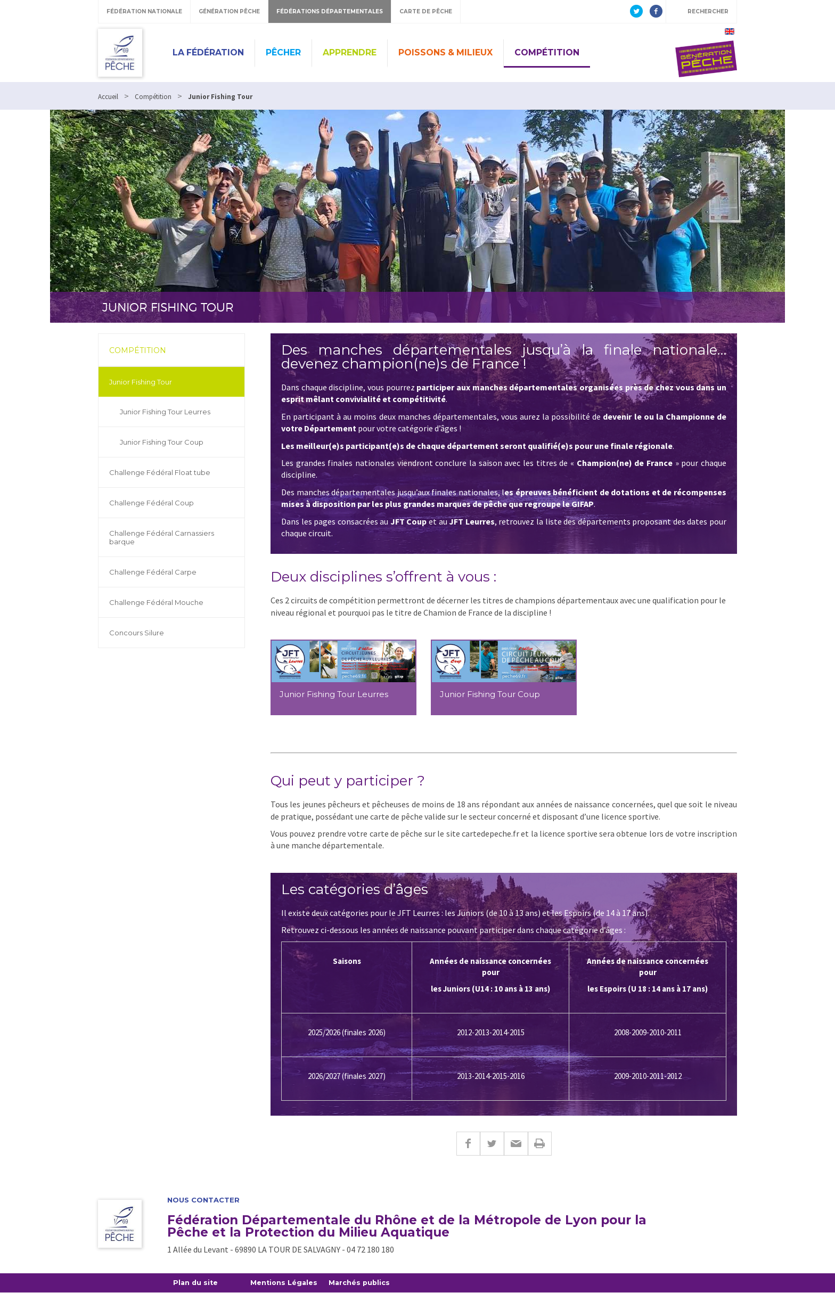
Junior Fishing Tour (140, 382)
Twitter (492, 1144)
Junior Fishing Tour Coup (161, 442)
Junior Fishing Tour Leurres (165, 411)
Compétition (546, 52)
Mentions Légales (286, 1283)
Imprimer (540, 1144)
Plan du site (196, 1283)
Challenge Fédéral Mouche (156, 602)
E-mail (516, 1144)
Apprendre (349, 52)
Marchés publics (363, 1283)
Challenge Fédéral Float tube (159, 472)
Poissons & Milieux (445, 52)
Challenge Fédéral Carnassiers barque (161, 537)
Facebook (468, 1144)
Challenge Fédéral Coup (151, 502)
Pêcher (283, 52)
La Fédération (208, 52)
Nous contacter (203, 1200)
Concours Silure (136, 632)
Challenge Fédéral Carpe (153, 572)
